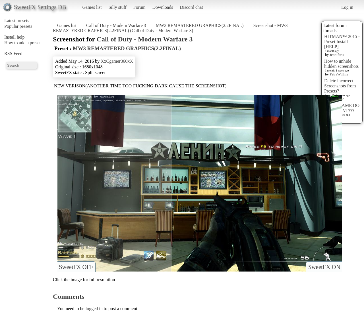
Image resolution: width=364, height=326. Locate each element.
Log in (347, 7)
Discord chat (191, 7)
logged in (94, 308)
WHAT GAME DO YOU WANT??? (341, 108)
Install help (14, 37)
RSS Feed (13, 53)
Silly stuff (118, 7)
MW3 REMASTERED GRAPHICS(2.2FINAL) (200, 25)
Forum (139, 7)
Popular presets (18, 26)
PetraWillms (339, 74)
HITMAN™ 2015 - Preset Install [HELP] (342, 41)
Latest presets (16, 20)
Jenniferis (337, 54)
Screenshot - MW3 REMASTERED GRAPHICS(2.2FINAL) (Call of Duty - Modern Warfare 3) (170, 28)
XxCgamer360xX (117, 61)
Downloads (162, 7)
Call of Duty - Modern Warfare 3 (116, 25)
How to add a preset (22, 42)
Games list (92, 7)
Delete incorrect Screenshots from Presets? (340, 85)
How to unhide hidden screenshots (341, 64)
